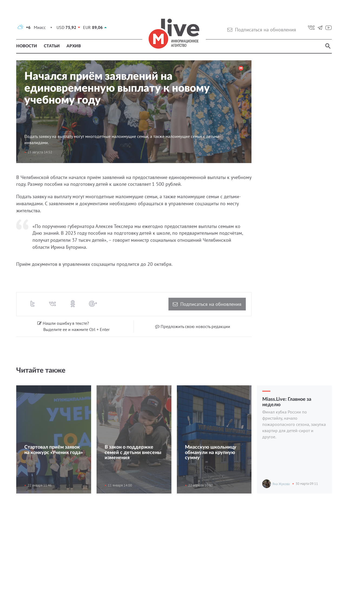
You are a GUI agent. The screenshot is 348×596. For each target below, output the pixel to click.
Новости (26, 46)
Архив (74, 46)
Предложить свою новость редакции (192, 326)
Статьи (52, 46)
